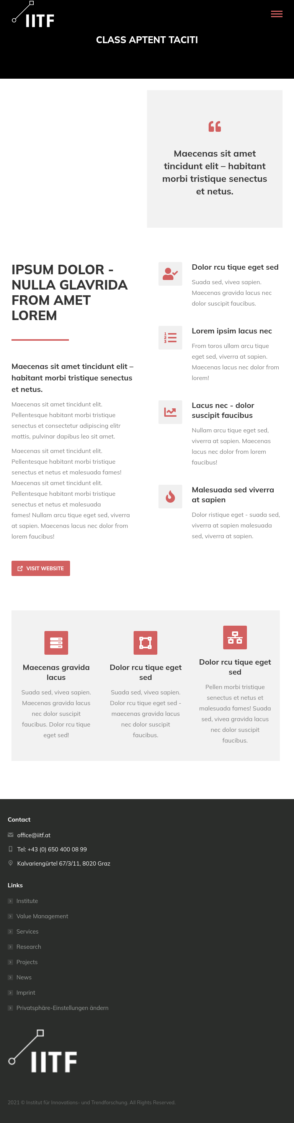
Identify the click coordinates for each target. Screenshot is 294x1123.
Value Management (42, 916)
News (24, 977)
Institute (27, 901)
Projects (27, 962)
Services (27, 931)
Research (28, 946)
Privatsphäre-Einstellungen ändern (62, 1007)
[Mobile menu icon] (277, 14)
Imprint (25, 992)
